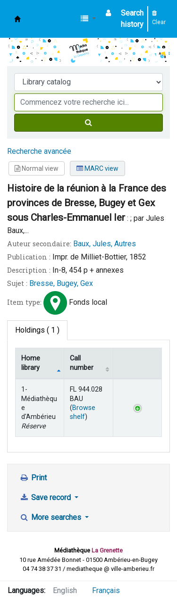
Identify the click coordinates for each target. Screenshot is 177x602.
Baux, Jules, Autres (104, 243)
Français (106, 590)
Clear (159, 17)
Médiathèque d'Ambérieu (17, 19)
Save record (46, 497)
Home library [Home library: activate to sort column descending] (30, 362)
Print (33, 477)
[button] (88, 18)
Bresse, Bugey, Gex (61, 283)
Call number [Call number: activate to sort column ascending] (81, 362)
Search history (132, 18)
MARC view (97, 168)
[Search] (88, 123)
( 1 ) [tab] (37, 330)
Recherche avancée (39, 151)
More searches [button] (51, 517)
